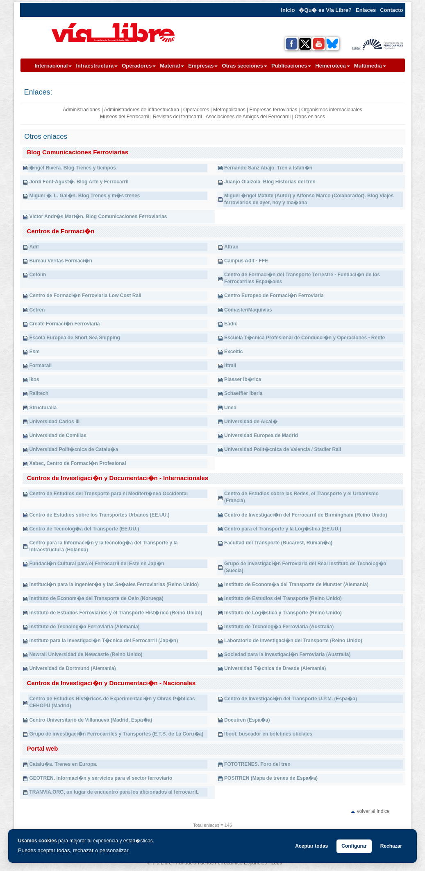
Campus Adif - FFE (246, 261)
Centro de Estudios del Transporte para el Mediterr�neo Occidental (108, 493)
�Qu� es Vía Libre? (325, 10)
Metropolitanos (229, 110)
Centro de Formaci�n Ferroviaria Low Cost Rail (85, 295)
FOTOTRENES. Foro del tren (257, 764)
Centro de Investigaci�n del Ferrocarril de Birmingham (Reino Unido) (305, 515)
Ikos (34, 379)
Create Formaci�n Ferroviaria (64, 324)
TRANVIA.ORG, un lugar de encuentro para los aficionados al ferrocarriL (113, 792)
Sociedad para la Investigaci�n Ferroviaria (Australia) (287, 654)
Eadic (230, 324)
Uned (230, 408)
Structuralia (43, 408)
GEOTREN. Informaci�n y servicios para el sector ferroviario (100, 778)
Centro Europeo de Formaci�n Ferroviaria (274, 295)
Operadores (139, 66)
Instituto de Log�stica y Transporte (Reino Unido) (283, 613)
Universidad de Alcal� (250, 421)
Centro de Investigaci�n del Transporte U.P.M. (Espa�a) (290, 699)
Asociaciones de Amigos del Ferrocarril (248, 117)
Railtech (38, 393)
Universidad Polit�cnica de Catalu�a (73, 449)
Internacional (53, 66)
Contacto (391, 10)
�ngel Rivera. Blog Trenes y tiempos (72, 168)
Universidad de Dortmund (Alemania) (72, 668)
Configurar (353, 846)
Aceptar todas (311, 846)
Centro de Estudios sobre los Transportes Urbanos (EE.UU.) (99, 515)
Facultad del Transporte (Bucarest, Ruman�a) (278, 543)
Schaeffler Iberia (243, 393)
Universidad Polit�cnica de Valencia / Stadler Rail (282, 449)
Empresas (203, 66)
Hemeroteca (332, 66)
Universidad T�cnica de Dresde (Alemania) (275, 668)
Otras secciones (244, 66)
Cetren (37, 310)
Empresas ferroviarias (274, 110)
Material (172, 66)
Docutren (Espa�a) (247, 720)
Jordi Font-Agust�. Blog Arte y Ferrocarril (78, 182)
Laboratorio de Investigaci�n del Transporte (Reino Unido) (293, 640)
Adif (34, 247)
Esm (34, 351)
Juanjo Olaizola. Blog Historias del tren (270, 182)
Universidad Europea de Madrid (261, 435)
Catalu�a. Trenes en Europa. (63, 764)
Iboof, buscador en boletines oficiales (268, 734)
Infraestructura (97, 66)
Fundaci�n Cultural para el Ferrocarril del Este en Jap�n (96, 563)
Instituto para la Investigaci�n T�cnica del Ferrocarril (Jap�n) (103, 640)
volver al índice (373, 811)
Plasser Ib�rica (242, 379)
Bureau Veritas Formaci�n (60, 261)
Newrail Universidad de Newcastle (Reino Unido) (85, 654)
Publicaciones (291, 66)
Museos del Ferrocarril (124, 117)
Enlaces (366, 10)
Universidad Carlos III (54, 421)
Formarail (40, 365)
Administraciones (81, 110)
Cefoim (37, 275)
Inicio (288, 10)
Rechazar (391, 846)
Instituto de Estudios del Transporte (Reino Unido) (283, 598)
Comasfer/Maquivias (248, 310)
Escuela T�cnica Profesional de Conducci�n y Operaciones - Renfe (304, 338)
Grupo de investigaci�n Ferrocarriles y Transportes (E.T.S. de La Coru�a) (116, 734)
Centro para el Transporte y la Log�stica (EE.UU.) (282, 529)
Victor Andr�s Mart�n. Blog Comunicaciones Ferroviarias (98, 216)
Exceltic (233, 351)
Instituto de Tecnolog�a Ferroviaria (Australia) (279, 627)
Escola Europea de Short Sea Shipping (74, 338)
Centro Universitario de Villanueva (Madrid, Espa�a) (90, 720)
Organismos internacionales (331, 110)
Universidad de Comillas (57, 435)
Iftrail (230, 365)
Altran (231, 247)
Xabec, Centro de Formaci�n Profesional (77, 463)
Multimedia (370, 66)
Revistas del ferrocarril (177, 117)
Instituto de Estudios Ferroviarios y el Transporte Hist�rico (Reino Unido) (115, 613)
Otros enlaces (310, 117)
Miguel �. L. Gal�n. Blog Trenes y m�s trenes (84, 196)
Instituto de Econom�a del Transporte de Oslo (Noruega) (96, 598)
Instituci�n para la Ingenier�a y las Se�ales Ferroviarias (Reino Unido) (113, 584)
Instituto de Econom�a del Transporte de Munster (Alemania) (296, 584)
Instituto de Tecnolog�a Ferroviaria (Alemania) (84, 627)
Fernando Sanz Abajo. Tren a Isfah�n (268, 168)
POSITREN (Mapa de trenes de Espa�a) (271, 778)
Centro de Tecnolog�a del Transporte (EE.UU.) (84, 529)
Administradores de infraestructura (141, 110)
